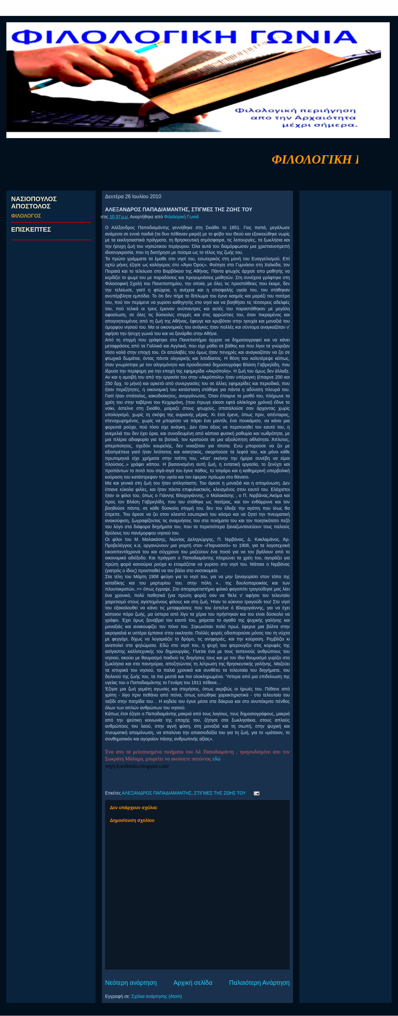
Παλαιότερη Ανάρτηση (259, 982)
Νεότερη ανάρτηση (131, 982)
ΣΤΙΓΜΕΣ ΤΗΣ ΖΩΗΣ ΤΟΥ (220, 792)
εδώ (217, 758)
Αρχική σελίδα (193, 982)
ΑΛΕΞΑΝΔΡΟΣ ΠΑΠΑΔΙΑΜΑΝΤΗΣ (157, 792)
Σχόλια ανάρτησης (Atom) (156, 996)
